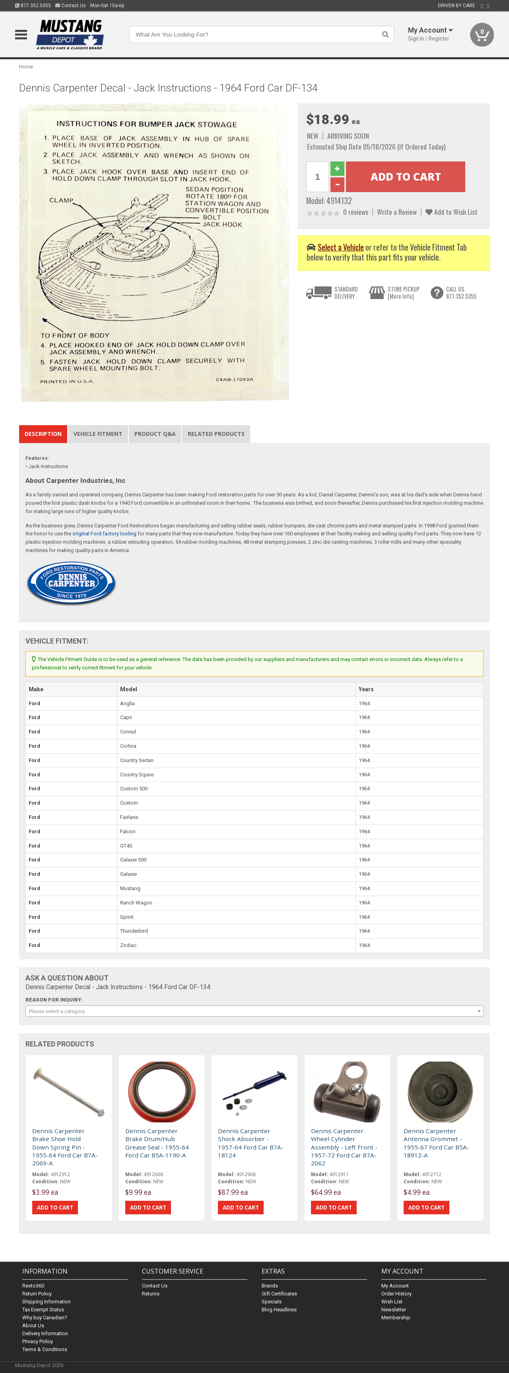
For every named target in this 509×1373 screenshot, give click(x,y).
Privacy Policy (37, 1341)
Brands (270, 1286)
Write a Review (397, 211)
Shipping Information (46, 1302)
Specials (272, 1302)
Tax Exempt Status (43, 1310)
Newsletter (393, 1310)
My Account (395, 1286)
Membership (395, 1317)
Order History (396, 1294)
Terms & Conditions (44, 1349)
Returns (150, 1294)
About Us (33, 1325)
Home (26, 67)
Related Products (216, 434)
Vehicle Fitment (98, 434)
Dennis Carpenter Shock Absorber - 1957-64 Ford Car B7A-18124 (251, 1143)
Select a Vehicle (341, 247)
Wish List (391, 1302)
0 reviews (355, 211)
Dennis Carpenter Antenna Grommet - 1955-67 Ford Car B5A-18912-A (436, 1143)
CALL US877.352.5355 (461, 292)
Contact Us (70, 5)
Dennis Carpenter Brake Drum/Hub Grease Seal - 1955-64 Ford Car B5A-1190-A (157, 1143)
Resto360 (33, 1286)
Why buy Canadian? (44, 1317)
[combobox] (254, 1011)
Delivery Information (45, 1333)
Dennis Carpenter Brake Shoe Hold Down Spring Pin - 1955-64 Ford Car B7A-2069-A (65, 1147)
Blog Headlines (279, 1310)
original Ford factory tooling (104, 534)
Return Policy (37, 1294)
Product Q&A (155, 434)
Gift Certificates (279, 1294)
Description (43, 434)
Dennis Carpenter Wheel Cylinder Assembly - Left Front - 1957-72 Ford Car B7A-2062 (344, 1147)
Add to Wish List (451, 211)
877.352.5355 (33, 5)
